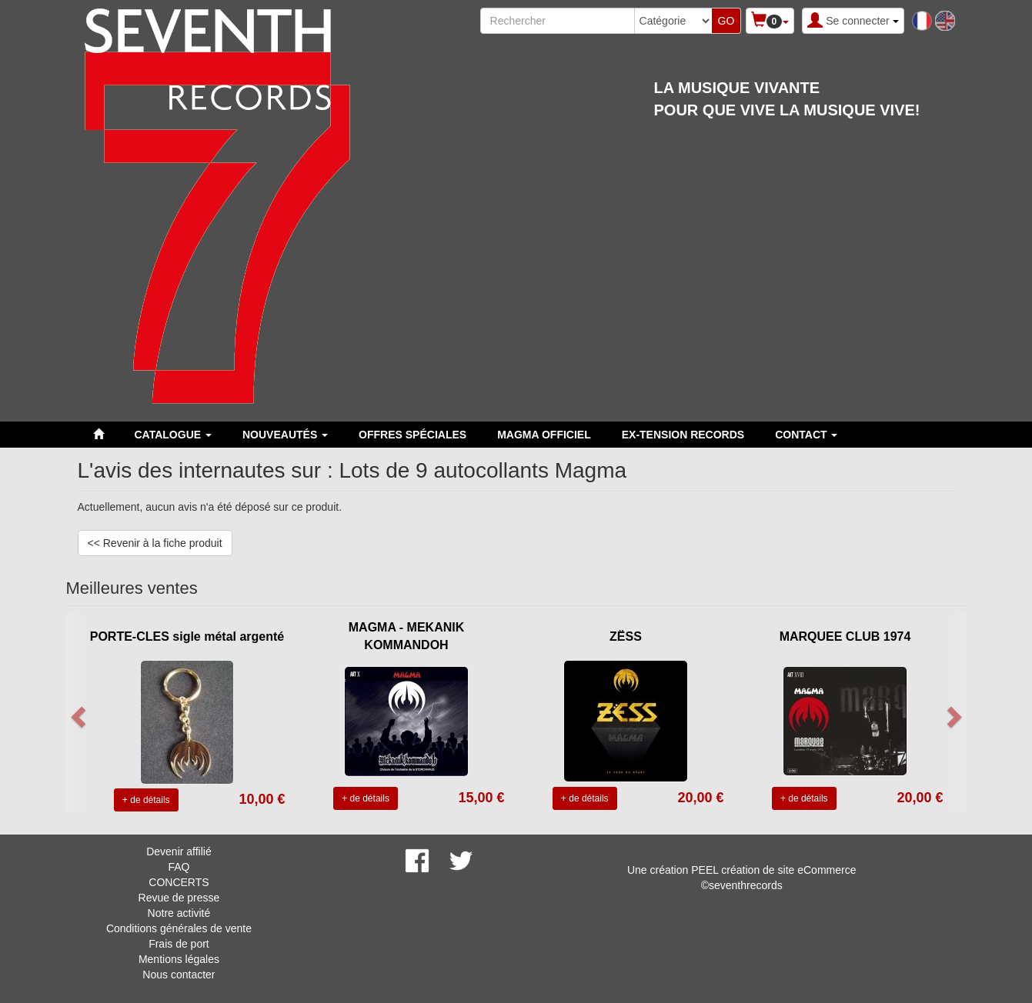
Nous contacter (178, 974)
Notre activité (179, 913)
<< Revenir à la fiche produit (155, 543)
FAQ (178, 867)
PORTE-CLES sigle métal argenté (187, 636)
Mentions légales (179, 959)
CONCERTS (179, 882)
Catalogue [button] (173, 434)
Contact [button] (806, 434)
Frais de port (179, 944)
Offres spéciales (412, 434)
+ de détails (146, 800)
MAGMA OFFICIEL (544, 434)
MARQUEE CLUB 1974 (845, 636)
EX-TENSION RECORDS (683, 434)
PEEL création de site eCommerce (773, 870)
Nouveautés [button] (285, 434)
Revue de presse (179, 897)
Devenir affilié (179, 851)
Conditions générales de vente (179, 928)
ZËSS (626, 636)
